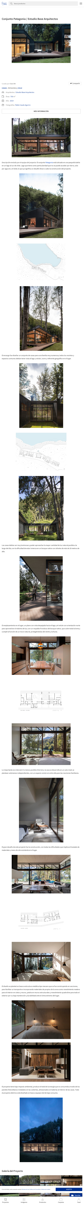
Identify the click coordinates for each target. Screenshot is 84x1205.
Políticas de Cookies (45, 1189)
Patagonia (49, 162)
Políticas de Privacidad (34, 1189)
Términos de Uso (25, 1189)
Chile (20, 88)
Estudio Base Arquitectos (25, 92)
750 (11, 96)
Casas (4, 88)
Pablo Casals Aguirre (22, 105)
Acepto (69, 1189)
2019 (11, 101)
